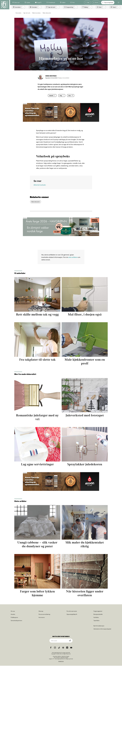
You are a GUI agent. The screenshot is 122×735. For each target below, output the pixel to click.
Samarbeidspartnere (16, 620)
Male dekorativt (47, 13)
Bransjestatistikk (98, 614)
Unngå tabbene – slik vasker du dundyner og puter (37, 544)
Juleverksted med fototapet (85, 415)
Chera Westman (50, 76)
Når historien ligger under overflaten (84, 593)
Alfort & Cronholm (40, 185)
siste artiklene (73, 257)
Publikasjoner (14, 617)
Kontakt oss (61, 661)
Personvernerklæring (44, 614)
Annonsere (42, 617)
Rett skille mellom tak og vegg (37, 314)
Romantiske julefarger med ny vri (37, 417)
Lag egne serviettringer (37, 464)
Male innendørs (36, 13)
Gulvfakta (96, 617)
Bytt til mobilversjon (99, 625)
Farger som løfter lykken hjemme (37, 593)
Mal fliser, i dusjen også (85, 314)
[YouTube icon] (71, 647)
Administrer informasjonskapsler (102, 629)
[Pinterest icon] (63, 647)
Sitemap (41, 611)
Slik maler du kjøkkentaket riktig (85, 544)
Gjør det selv (26, 13)
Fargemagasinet (98, 611)
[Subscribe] (70, 640)
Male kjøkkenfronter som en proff (85, 361)
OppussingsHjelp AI (72, 614)
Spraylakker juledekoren (84, 464)
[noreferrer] (67, 647)
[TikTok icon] (59, 647)
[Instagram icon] (55, 647)
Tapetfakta (96, 620)
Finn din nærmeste (72, 611)
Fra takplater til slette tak (37, 359)
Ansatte (13, 614)
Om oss (13, 611)
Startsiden (18, 13)
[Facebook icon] (51, 647)
